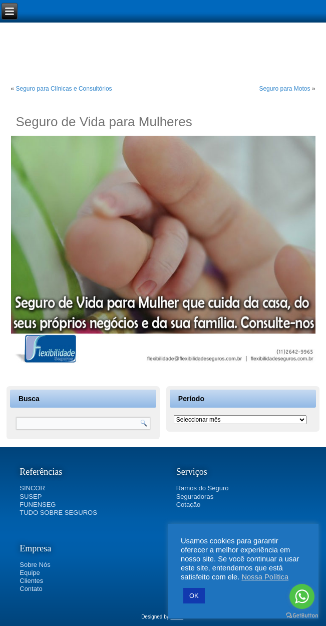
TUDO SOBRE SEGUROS (58, 512)
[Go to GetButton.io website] (302, 615)
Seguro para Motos (284, 88)
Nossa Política (264, 577)
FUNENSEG (38, 504)
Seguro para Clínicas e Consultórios (64, 88)
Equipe (30, 572)
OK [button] (194, 595)
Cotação (188, 504)
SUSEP (31, 496)
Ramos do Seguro (202, 488)
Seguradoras (194, 496)
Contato (31, 588)
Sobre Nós (35, 564)
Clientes (31, 580)
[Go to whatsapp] (301, 596)
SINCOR (32, 488)
